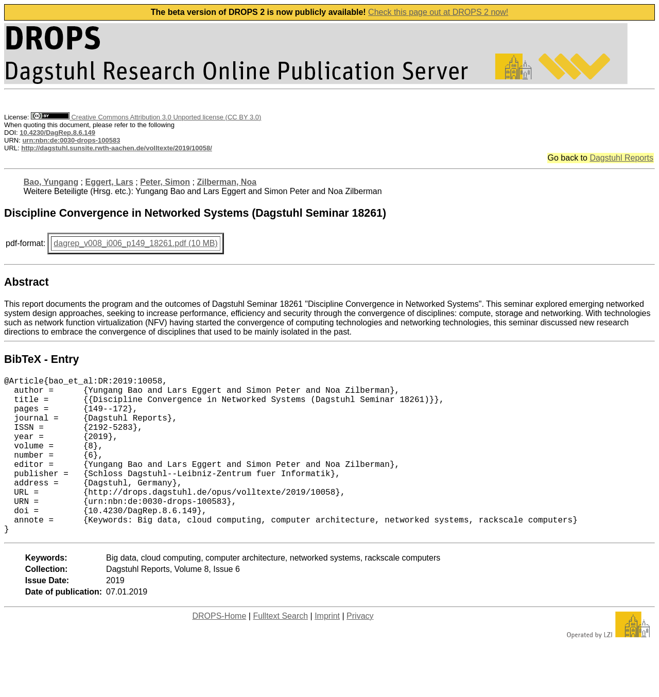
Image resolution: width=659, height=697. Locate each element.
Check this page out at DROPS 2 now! (438, 12)
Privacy (359, 651)
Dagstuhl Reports (621, 157)
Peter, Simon (165, 182)
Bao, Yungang (51, 182)
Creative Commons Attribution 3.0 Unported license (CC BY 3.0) (146, 117)
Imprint (327, 651)
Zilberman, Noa (226, 182)
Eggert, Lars (109, 182)
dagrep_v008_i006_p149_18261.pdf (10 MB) (135, 243)
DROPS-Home (219, 651)
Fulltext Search (280, 651)
